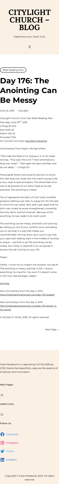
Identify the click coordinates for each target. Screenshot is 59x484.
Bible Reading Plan (13, 70)
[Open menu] (29, 47)
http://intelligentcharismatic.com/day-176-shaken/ (27, 294)
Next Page (52, 330)
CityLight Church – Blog (29, 19)
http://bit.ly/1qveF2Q (36, 141)
